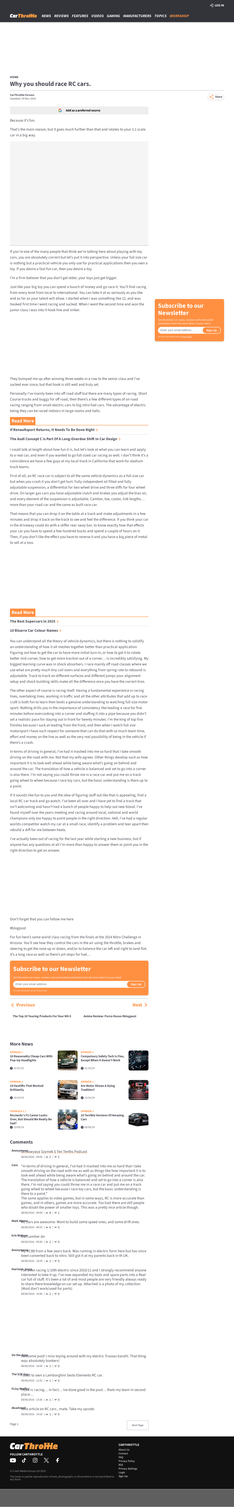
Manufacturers (137, 16)
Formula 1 (18, 1111)
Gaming (113, 16)
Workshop (179, 16)
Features (80, 16)
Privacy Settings (128, 1468)
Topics (160, 16)
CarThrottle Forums (22, 95)
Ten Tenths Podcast (72, 1151)
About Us (124, 1449)
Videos (97, 16)
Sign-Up (123, 1476)
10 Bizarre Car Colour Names (35, 630)
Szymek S (48, 1151)
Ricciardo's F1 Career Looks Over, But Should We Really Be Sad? (31, 1119)
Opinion (16, 1052)
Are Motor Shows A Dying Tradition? (98, 1088)
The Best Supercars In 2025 (34, 621)
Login (122, 1472)
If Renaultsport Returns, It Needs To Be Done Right (54, 430)
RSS (121, 1465)
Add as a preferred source (79, 110)
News (46, 16)
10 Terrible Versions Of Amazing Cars (102, 1117)
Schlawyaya (30, 1151)
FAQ (121, 1457)
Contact (123, 1453)
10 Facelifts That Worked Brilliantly (26, 1088)
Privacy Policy (41, 990)
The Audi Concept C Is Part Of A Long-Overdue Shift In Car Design (65, 439)
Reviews (61, 16)
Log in (217, 5)
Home (14, 77)
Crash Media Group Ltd (26, 1471)
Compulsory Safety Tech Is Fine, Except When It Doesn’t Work (102, 1058)
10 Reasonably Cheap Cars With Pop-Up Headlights (31, 1058)
